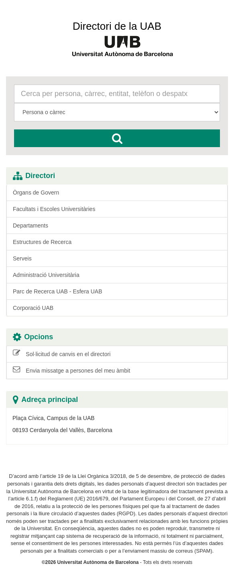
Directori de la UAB (117, 26)
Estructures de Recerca (42, 242)
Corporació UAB (33, 308)
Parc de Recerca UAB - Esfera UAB (57, 291)
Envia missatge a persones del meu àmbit (71, 370)
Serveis (22, 258)
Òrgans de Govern (36, 192)
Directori (34, 176)
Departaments (30, 225)
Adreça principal (45, 400)
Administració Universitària (46, 275)
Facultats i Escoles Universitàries (54, 209)
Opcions (33, 337)
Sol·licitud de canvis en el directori (61, 353)
